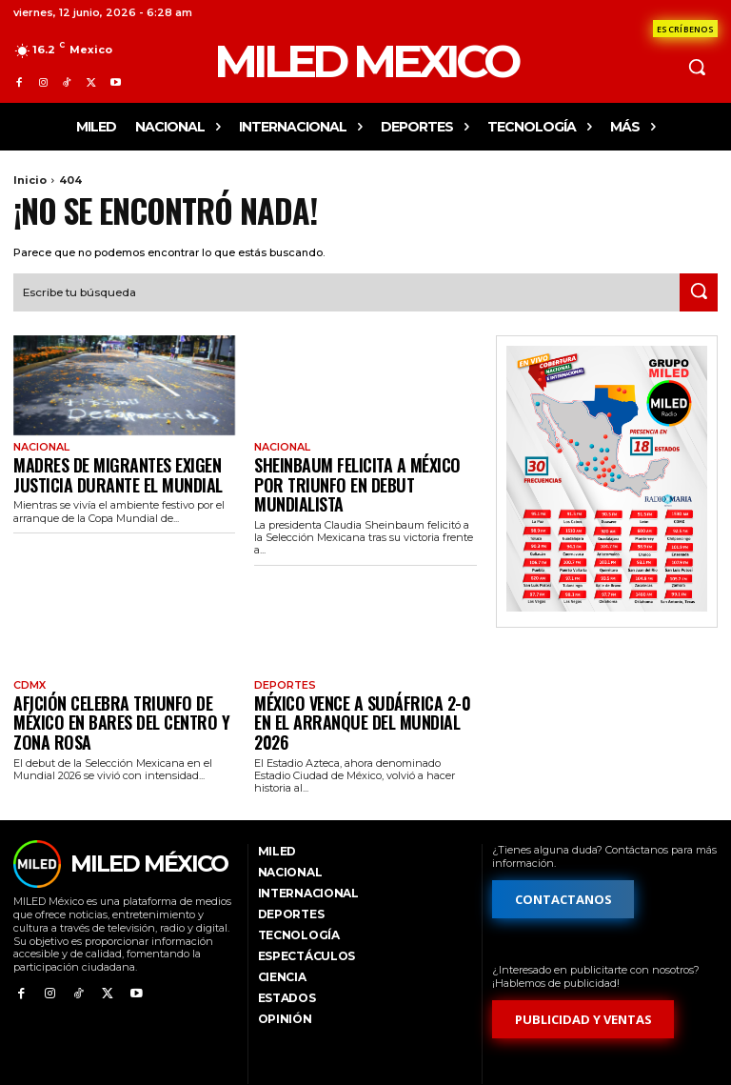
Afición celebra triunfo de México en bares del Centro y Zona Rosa (119, 678)
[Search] (699, 290)
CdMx (28, 655)
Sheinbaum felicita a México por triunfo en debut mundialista (354, 468)
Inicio (30, 180)
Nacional (39, 445)
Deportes (283, 655)
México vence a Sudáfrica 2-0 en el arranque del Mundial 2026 (360, 678)
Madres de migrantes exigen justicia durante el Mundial (100, 468)
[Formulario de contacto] (685, 28)
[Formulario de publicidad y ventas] (583, 963)
